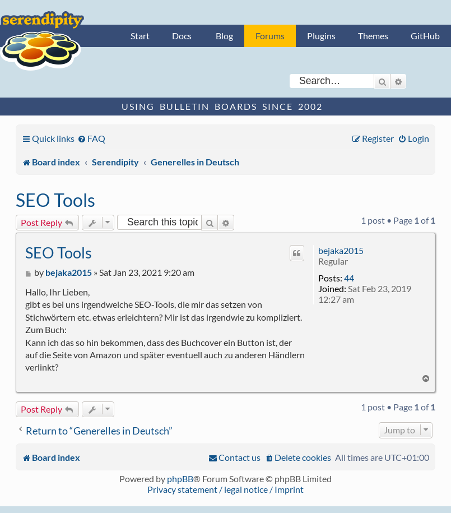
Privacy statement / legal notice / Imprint (225, 489)
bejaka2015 (341, 250)
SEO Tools (55, 200)
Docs (182, 35)
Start (140, 35)
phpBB (180, 478)
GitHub (425, 35)
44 (349, 277)
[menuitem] (91, 138)
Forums (270, 35)
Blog (224, 35)
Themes (373, 35)
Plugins (321, 35)
